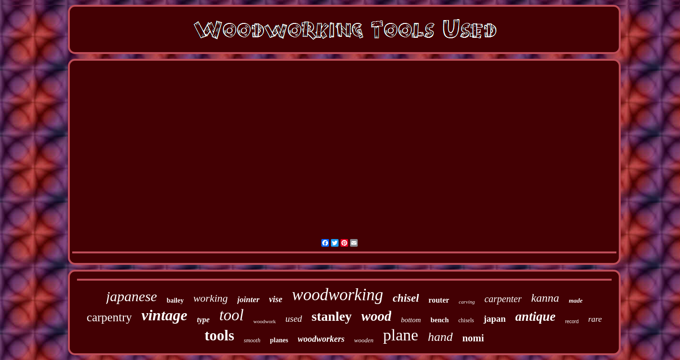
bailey (175, 300)
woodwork (264, 321)
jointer (248, 299)
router (438, 300)
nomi (473, 338)
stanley (332, 316)
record (572, 321)
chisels (466, 320)
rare (595, 319)
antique (535, 316)
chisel (406, 298)
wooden (363, 340)
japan (494, 319)
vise (276, 299)
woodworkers (321, 339)
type (203, 320)
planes (279, 340)
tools (219, 335)
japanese (131, 296)
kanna (545, 298)
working (210, 298)
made (575, 300)
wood (377, 316)
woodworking (338, 294)
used (293, 319)
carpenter (503, 299)
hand (440, 337)
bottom (411, 320)
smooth (252, 340)
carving (467, 302)
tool (231, 315)
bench (439, 320)
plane (400, 335)
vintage (164, 315)
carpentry (109, 317)
